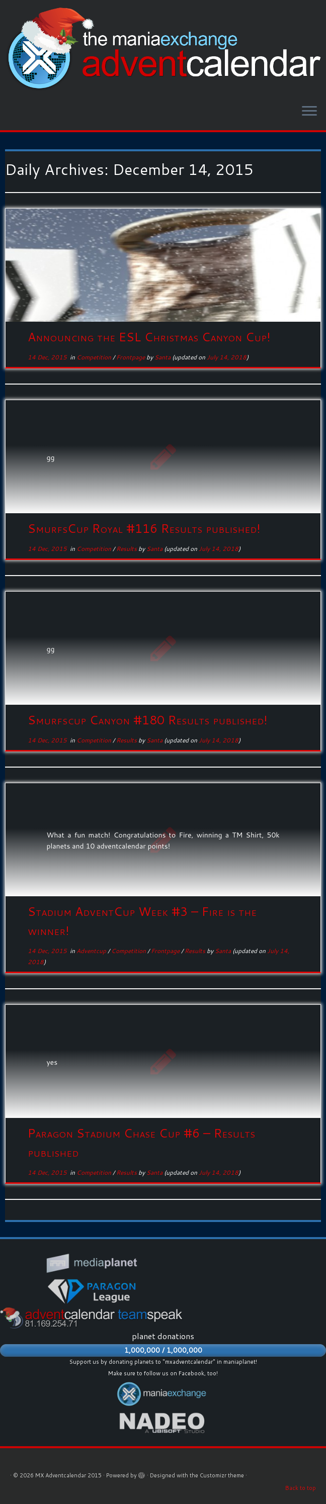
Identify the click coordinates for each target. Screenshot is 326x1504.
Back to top (300, 1488)
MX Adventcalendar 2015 (68, 1475)
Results (127, 548)
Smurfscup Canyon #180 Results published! (148, 719)
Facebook (191, 1373)
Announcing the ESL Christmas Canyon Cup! (149, 336)
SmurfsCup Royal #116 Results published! (144, 528)
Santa (162, 357)
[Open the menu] (309, 112)
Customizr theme (222, 1475)
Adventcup (92, 951)
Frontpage (131, 357)
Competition (94, 357)
